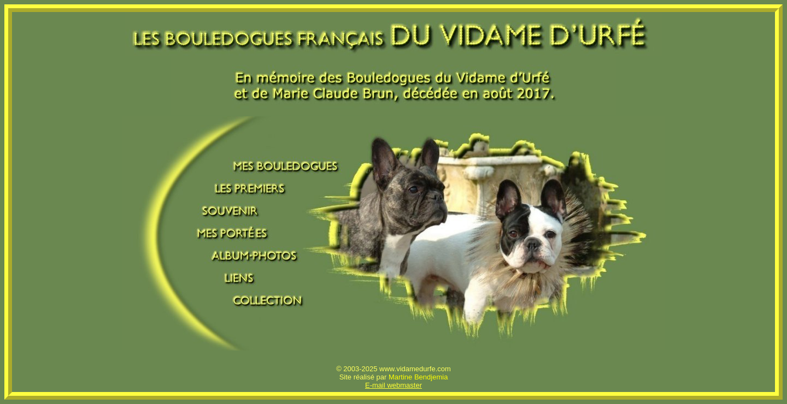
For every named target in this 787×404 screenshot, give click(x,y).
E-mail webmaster (393, 385)
